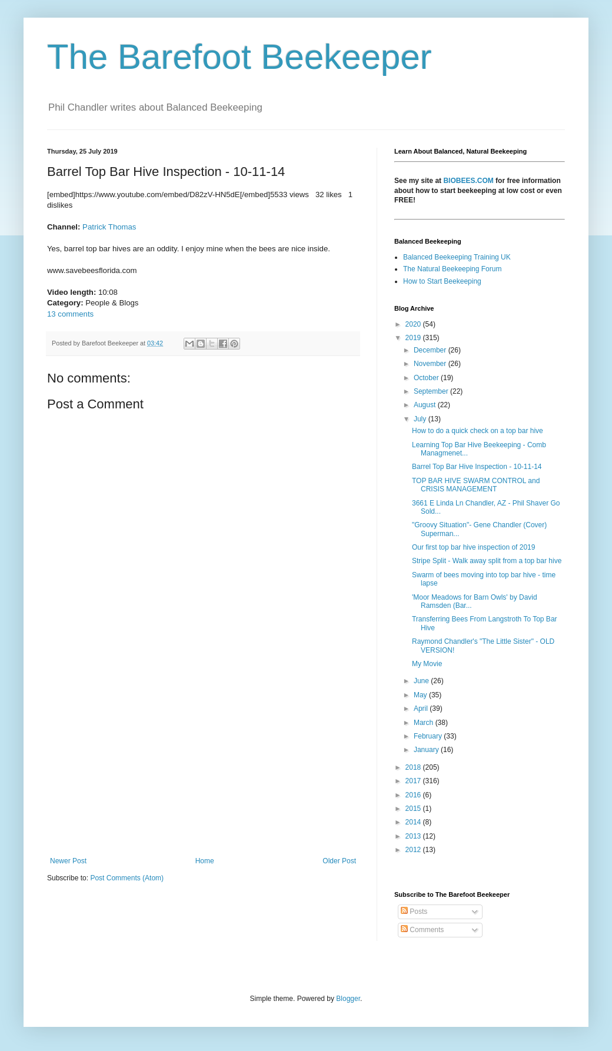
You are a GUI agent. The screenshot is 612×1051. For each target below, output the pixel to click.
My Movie (427, 664)
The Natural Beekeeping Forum (452, 269)
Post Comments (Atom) (127, 878)
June (422, 681)
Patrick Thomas (109, 226)
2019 (414, 338)
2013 (414, 836)
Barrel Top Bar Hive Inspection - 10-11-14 (477, 467)
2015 (414, 808)
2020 (414, 324)
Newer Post (68, 861)
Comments (422, 930)
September (432, 391)
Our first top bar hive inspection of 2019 (473, 547)
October (427, 378)
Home (204, 861)
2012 (414, 850)
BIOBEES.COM (468, 181)
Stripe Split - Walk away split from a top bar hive (486, 561)
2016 (414, 795)
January (427, 750)
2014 (414, 822)
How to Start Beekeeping (442, 281)
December (431, 350)
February (429, 736)
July (421, 419)
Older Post (339, 861)
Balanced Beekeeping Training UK (457, 257)
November (431, 364)
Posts (414, 911)
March (424, 723)
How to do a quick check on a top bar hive (477, 431)
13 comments (70, 314)
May (421, 695)
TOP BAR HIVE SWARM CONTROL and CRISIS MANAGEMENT (476, 485)
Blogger (348, 999)
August (426, 405)
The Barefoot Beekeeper (239, 57)
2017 (414, 781)
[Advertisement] (203, 759)
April (422, 708)
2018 (414, 767)
